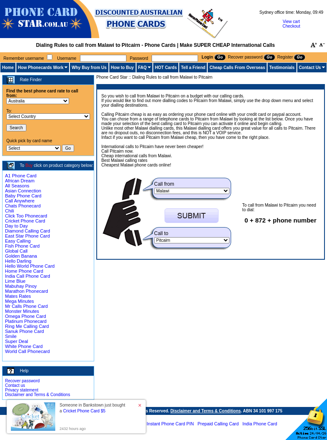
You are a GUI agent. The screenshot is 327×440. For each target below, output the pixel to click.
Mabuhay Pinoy (21, 286)
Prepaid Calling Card (218, 423)
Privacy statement (21, 390)
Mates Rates (18, 296)
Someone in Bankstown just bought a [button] (92, 408)
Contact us (15, 385)
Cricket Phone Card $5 (84, 411)
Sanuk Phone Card (24, 331)
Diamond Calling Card (27, 230)
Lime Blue (15, 281)
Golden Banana (21, 255)
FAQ (142, 67)
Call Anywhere (19, 200)
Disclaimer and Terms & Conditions (37, 394)
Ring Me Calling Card (27, 326)
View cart (291, 21)
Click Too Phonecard (26, 215)
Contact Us (310, 67)
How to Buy (122, 67)
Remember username (23, 58)
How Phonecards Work (41, 67)
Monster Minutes (22, 311)
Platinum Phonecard (25, 321)
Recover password (22, 381)
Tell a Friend (193, 67)
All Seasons (17, 185)
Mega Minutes (19, 301)
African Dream (19, 180)
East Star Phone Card (27, 235)
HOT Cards (166, 67)
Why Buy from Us (89, 67)
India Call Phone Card (27, 276)
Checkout (291, 26)
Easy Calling (18, 240)
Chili (9, 210)
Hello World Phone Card (29, 266)
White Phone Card (24, 346)
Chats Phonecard (23, 205)
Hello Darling (18, 260)
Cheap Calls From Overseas (237, 67)
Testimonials (281, 67)
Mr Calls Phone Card (26, 306)
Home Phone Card (24, 271)
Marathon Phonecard (26, 291)
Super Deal (16, 341)
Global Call (16, 250)
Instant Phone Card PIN (170, 423)
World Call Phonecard (27, 351)
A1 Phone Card (20, 175)
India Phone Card (259, 423)
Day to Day (16, 225)
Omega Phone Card (25, 316)
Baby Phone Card (23, 195)
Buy (29, 165)
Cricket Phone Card (25, 220)
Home (8, 67)
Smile (11, 336)
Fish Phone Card (22, 245)
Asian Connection (23, 190)
